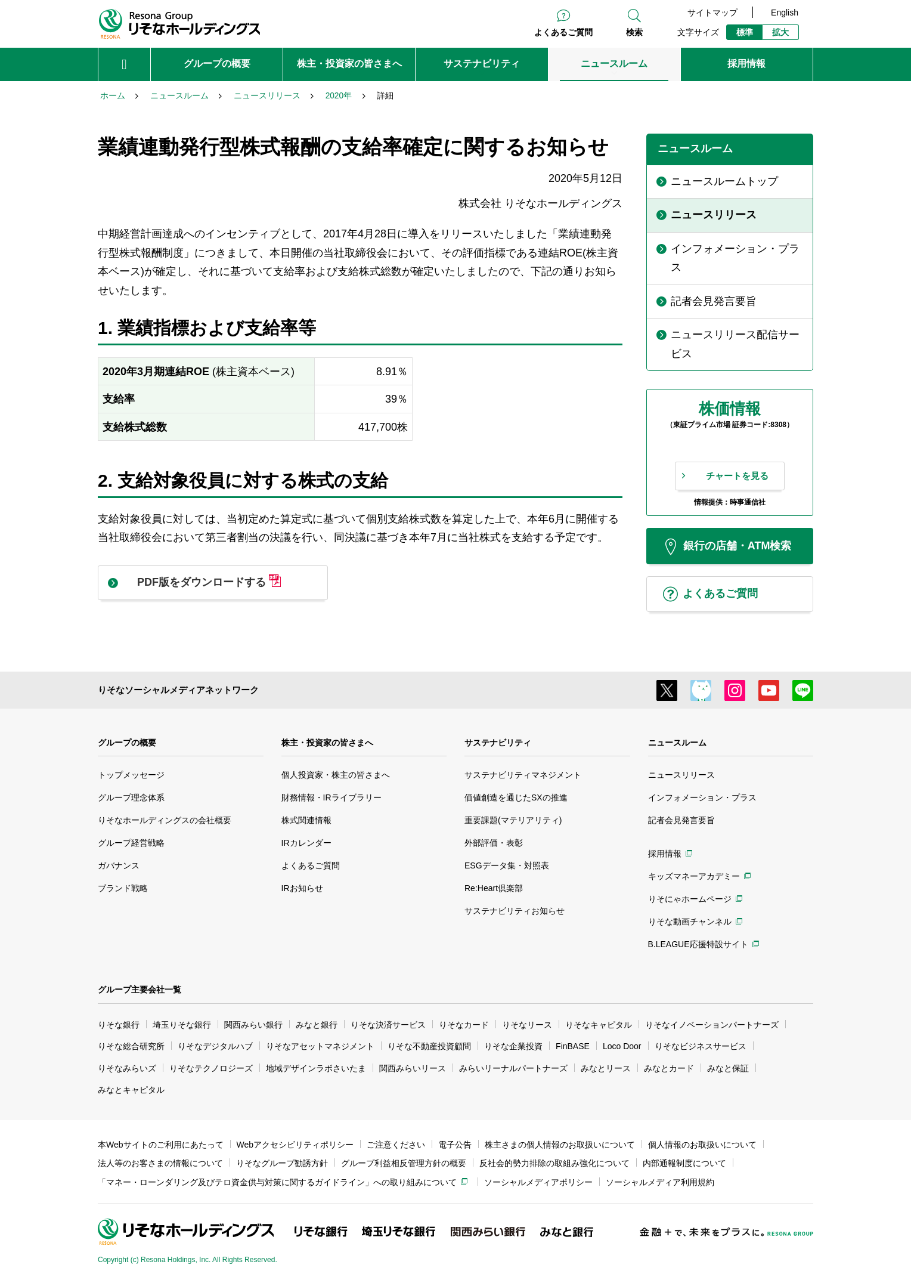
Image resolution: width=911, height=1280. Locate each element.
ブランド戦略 (123, 888)
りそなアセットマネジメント (320, 1046)
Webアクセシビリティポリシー (295, 1144)
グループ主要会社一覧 (139, 989)
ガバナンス (119, 865)
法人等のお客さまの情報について (160, 1163)
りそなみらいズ (127, 1068)
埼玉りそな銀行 (182, 1024)
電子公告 (455, 1144)
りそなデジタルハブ (215, 1046)
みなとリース (606, 1068)
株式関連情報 (306, 820)
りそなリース (527, 1024)
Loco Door (622, 1046)
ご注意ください (396, 1144)
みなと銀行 (316, 1024)
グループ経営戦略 (131, 843)
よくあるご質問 (563, 32)
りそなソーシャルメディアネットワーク (178, 690)
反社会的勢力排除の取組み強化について (554, 1163)
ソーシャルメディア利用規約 (660, 1182)
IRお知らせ (302, 888)
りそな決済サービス (388, 1024)
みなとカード (669, 1068)
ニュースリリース (681, 775)
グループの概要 (127, 742)
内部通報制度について (684, 1163)
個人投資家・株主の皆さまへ (335, 775)
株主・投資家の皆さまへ (327, 742)
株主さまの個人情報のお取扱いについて (560, 1144)
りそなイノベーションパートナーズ (712, 1024)
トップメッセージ (131, 775)
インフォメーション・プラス (702, 797)
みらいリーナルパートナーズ (513, 1068)
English (784, 12)
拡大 (780, 32)
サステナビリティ (497, 742)
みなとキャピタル (131, 1090)
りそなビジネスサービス (700, 1046)
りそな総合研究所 (131, 1046)
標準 (744, 32)
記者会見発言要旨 (681, 820)
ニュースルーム (677, 742)
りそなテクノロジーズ (211, 1068)
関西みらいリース (412, 1068)
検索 (634, 32)
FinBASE (573, 1046)
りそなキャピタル (598, 1024)
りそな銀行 (119, 1024)
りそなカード (464, 1024)
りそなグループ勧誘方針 (282, 1163)
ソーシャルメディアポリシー (538, 1182)
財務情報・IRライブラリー (331, 797)
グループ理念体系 (131, 797)
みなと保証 (728, 1068)
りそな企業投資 (513, 1046)
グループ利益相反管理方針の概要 (403, 1163)
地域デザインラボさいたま (316, 1068)
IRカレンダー (306, 843)
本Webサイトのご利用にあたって (161, 1144)
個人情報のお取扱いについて (702, 1144)
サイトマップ (712, 12)
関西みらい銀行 (253, 1024)
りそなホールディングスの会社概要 (164, 820)
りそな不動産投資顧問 (429, 1046)
